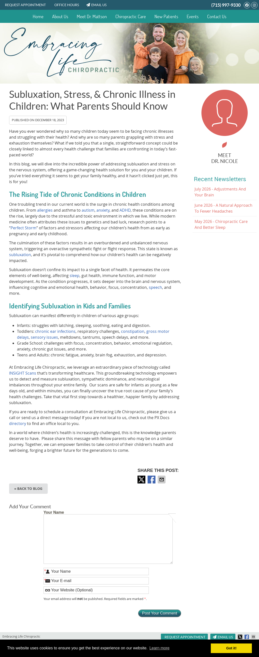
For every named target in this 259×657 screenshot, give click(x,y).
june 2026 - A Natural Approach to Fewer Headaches (223, 208)
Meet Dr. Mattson (92, 16)
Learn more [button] (159, 648)
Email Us (96, 5)
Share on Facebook (152, 479)
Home (38, 16)
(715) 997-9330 (226, 5)
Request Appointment (25, 5)
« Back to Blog (28, 488)
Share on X (141, 479)
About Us (60, 16)
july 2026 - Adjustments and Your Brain (220, 192)
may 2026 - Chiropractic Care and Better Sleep (221, 224)
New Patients (166, 16)
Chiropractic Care (130, 16)
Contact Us (216, 16)
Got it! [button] (231, 648)
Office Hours (66, 5)
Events (192, 16)
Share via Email (162, 479)
